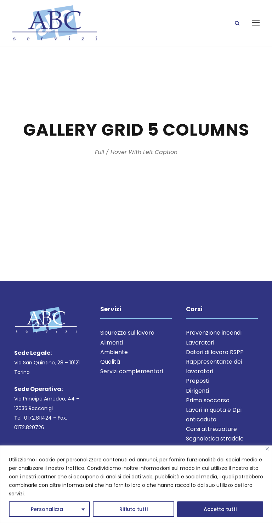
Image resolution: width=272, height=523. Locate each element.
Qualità (110, 363)
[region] (136, 484)
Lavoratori (200, 344)
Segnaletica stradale (215, 440)
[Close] (267, 448)
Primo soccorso (208, 402)
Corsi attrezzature (211, 431)
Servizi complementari (131, 373)
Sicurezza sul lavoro (127, 334)
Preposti (197, 383)
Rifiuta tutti (133, 509)
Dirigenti (197, 392)
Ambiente (114, 353)
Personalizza (47, 509)
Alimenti (111, 344)
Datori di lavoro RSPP (215, 353)
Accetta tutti (220, 509)
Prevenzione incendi (214, 334)
